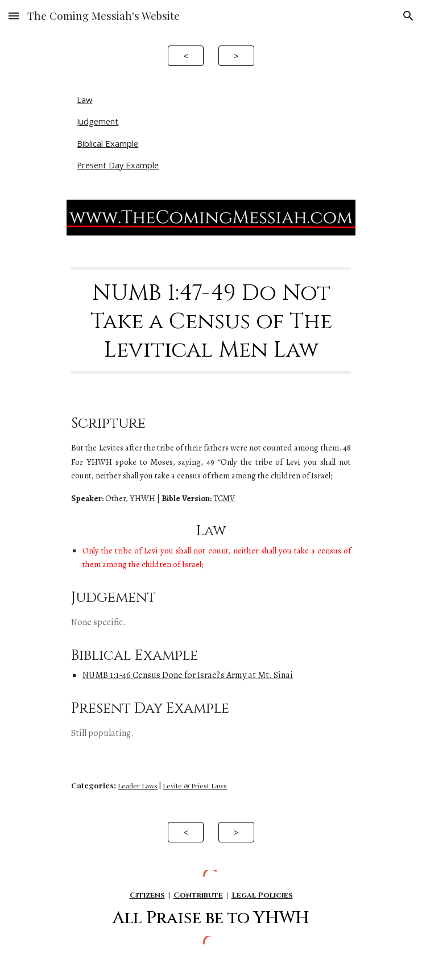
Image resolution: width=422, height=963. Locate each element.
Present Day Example (118, 165)
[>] (236, 55)
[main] (211, 320)
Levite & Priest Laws (195, 785)
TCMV (224, 498)
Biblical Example (107, 143)
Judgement (97, 121)
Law (84, 99)
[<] (185, 55)
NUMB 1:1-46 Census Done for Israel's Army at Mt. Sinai (187, 675)
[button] (13, 15)
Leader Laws (138, 785)
